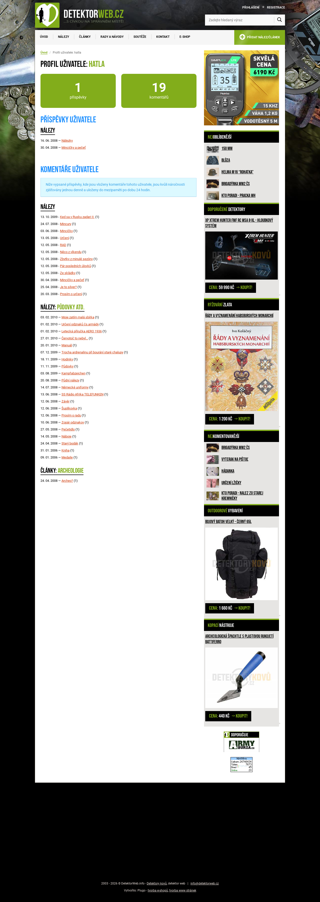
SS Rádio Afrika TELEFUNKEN (83, 394)
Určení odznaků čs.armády (80, 324)
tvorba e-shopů (158, 890)
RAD (63, 245)
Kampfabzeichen (74, 373)
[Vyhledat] (279, 20)
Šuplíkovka (69, 408)
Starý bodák (70, 443)
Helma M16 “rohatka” (238, 172)
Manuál (67, 345)
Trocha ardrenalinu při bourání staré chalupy (92, 352)
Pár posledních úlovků (75, 266)
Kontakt (163, 37)
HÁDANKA (228, 471)
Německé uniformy (75, 387)
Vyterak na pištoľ (235, 459)
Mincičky (66, 231)
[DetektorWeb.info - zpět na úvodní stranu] (82, 15)
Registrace (276, 7)
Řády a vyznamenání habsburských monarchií (239, 315)
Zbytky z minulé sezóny (76, 259)
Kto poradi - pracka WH (239, 195)
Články (84, 37)
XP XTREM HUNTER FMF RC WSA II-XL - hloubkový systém (239, 223)
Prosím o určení (71, 294)
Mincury (65, 224)
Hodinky (67, 359)
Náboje (67, 436)
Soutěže (140, 37)
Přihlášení (251, 7)
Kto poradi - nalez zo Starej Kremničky (242, 496)
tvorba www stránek (182, 890)
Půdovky (68, 366)
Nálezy (63, 37)
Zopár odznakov (73, 422)
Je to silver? (68, 287)
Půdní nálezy (70, 380)
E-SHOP (185, 37)
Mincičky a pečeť (74, 147)
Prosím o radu (71, 415)
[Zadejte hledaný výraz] (245, 20)
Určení (64, 238)
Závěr (66, 401)
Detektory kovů (157, 883)
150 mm (227, 148)
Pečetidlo (68, 429)
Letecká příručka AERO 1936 (82, 331)
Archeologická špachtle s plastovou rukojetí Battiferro (239, 639)
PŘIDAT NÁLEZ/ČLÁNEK (259, 38)
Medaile (67, 457)
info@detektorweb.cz (204, 883)
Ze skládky (68, 273)
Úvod (44, 37)
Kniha (66, 450)
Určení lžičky (231, 483)
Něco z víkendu (71, 252)
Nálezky (67, 140)
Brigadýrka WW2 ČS (236, 183)
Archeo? (67, 481)
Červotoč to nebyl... (75, 338)
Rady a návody (112, 37)
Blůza (226, 160)
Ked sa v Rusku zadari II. (77, 217)
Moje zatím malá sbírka (78, 317)
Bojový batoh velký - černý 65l (228, 521)
